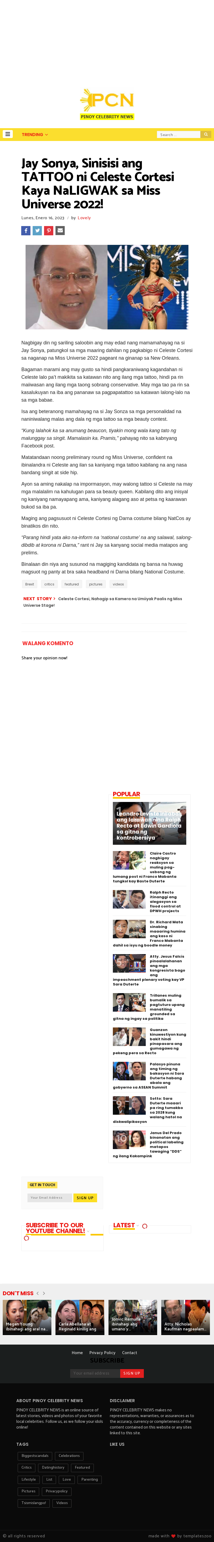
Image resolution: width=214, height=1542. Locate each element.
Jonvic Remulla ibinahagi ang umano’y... (126, 1324)
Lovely (84, 218)
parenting (89, 1480)
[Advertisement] (107, 41)
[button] (8, 134)
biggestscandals (34, 1456)
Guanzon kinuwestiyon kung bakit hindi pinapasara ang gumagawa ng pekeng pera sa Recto (149, 1041)
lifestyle (28, 1480)
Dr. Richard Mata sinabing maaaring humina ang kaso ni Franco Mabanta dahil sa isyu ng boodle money (149, 934)
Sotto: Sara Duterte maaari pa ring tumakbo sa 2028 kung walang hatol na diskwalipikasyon (148, 1110)
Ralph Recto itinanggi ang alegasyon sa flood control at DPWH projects (165, 901)
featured (72, 584)
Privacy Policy (102, 1353)
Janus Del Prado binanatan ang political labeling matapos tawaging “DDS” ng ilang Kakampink (148, 1144)
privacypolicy (57, 1491)
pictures (96, 584)
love (67, 1480)
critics (49, 584)
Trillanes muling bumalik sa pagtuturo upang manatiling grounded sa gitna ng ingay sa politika (149, 1007)
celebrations (69, 1456)
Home (77, 1353)
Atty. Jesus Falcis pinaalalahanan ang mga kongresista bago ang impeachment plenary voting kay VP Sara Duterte (149, 970)
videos (118, 584)
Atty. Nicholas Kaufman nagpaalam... (185, 1327)
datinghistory (53, 1468)
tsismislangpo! (33, 1503)
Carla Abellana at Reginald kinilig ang (77, 1327)
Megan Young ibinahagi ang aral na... (27, 1327)
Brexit (29, 584)
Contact (129, 1353)
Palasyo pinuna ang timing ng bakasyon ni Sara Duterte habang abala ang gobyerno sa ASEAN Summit (148, 1076)
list (49, 1480)
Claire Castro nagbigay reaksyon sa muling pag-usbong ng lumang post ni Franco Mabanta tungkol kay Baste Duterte (144, 867)
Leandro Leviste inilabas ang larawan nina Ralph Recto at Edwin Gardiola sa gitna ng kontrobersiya (149, 826)
